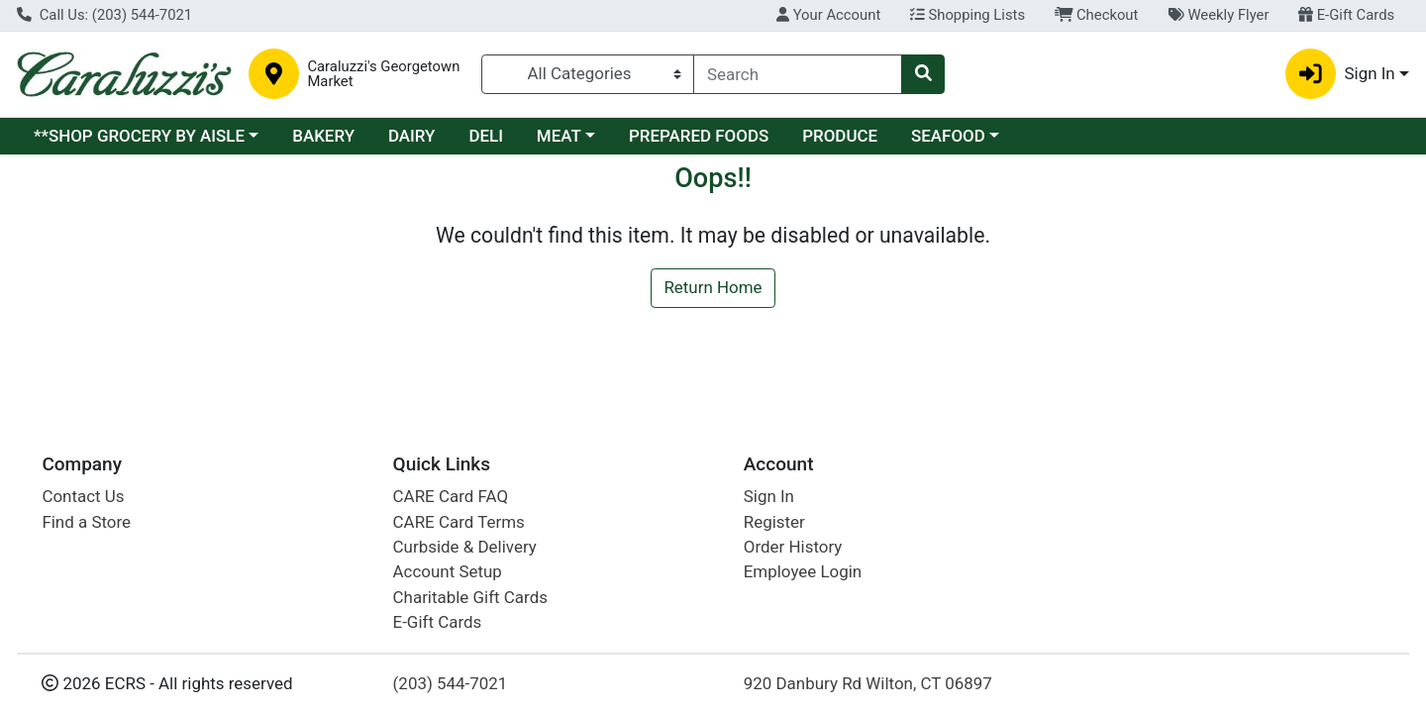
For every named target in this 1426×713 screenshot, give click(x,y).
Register (774, 522)
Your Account (828, 15)
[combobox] (797, 74)
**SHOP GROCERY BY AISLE (139, 136)
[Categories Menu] (588, 74)
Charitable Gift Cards (470, 597)
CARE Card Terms (459, 522)
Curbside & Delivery (465, 547)
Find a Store (86, 522)
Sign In (769, 496)
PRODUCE (839, 136)
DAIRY (412, 136)
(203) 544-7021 (450, 683)
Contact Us (83, 496)
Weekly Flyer (1218, 15)
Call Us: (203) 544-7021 (104, 15)
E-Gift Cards (1346, 15)
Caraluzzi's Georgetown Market (383, 74)
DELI (485, 136)
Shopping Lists (967, 15)
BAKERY (323, 136)
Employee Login (803, 571)
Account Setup (447, 571)
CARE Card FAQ (450, 496)
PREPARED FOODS (698, 136)
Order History (793, 547)
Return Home (712, 287)
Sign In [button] (1340, 74)
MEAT (559, 136)
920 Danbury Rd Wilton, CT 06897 (868, 683)
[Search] (797, 74)
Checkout (1097, 15)
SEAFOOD (948, 136)
